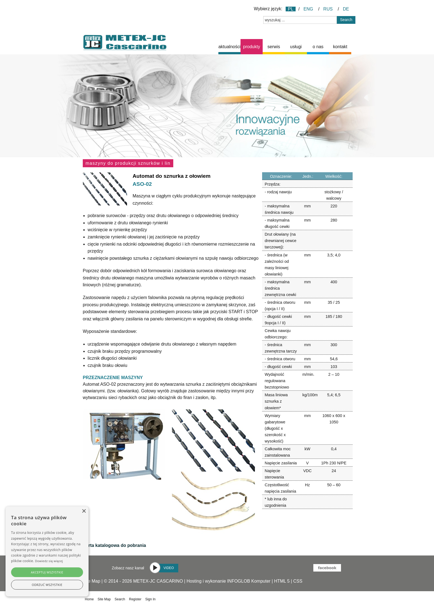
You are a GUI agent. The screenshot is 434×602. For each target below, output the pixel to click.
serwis (273, 46)
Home (89, 599)
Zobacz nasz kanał (128, 568)
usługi (296, 46)
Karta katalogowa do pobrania (114, 545)
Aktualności (229, 46)
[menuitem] (229, 46)
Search (120, 599)
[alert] (47, 551)
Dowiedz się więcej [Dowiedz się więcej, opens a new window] (49, 561)
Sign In (150, 599)
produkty (251, 46)
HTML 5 (282, 581)
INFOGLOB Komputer (249, 581)
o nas (317, 46)
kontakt (340, 46)
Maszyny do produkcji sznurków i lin (128, 163)
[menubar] (284, 46)
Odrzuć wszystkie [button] (47, 585)
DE (346, 9)
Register (135, 599)
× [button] (84, 511)
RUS (328, 9)
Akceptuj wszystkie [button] (47, 572)
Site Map (91, 581)
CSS (298, 581)
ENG (308, 9)
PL (290, 9)
